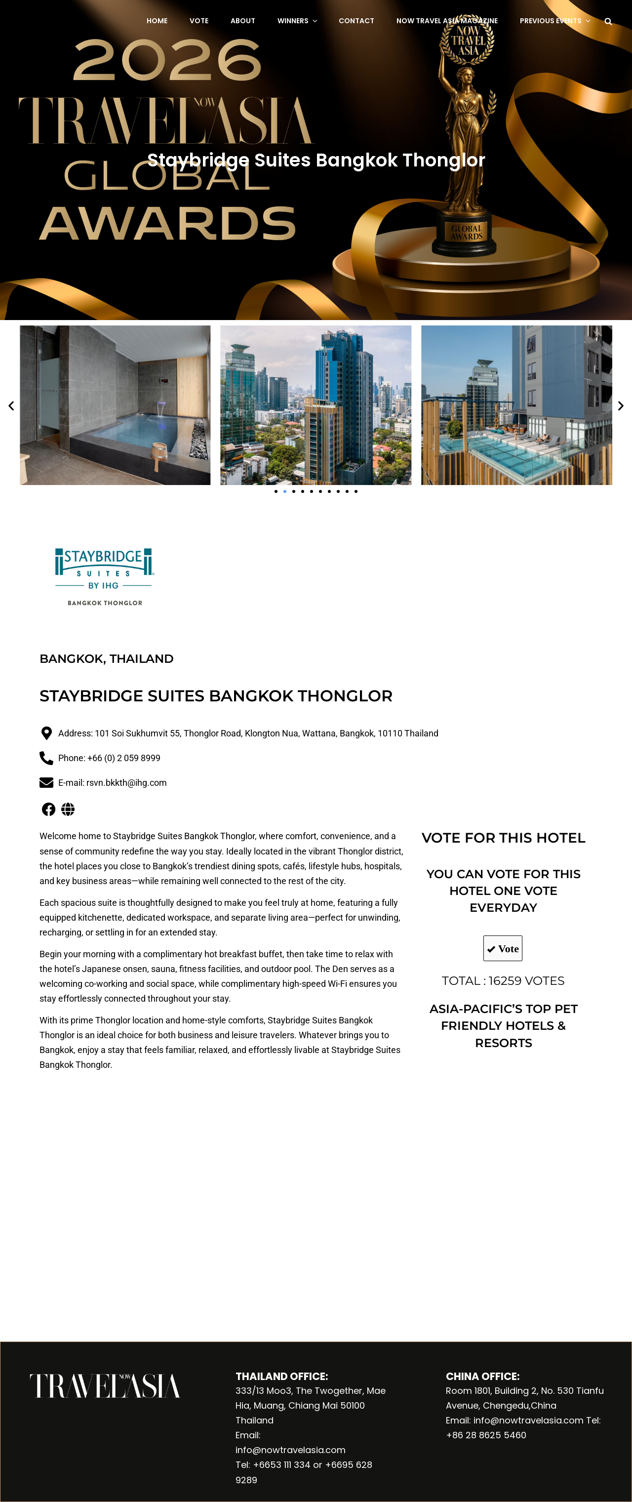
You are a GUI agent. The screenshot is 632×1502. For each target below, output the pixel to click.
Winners (298, 21)
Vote (199, 21)
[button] (11, 405)
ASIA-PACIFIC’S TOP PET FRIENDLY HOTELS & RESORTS (504, 1026)
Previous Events (556, 21)
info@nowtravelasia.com (291, 1450)
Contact (356, 21)
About (243, 21)
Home (157, 21)
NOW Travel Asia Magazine (447, 21)
